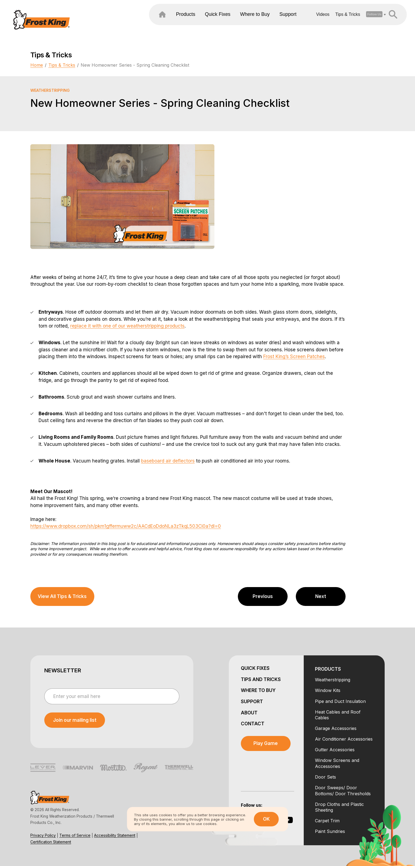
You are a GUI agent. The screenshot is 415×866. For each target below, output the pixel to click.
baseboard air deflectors (168, 461)
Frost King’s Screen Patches (294, 356)
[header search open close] (376, 21)
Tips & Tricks (330, 21)
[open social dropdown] (357, 22)
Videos (305, 21)
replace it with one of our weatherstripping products (127, 326)
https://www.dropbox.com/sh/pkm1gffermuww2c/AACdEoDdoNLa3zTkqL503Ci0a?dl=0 (125, 526)
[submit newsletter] (74, 720)
